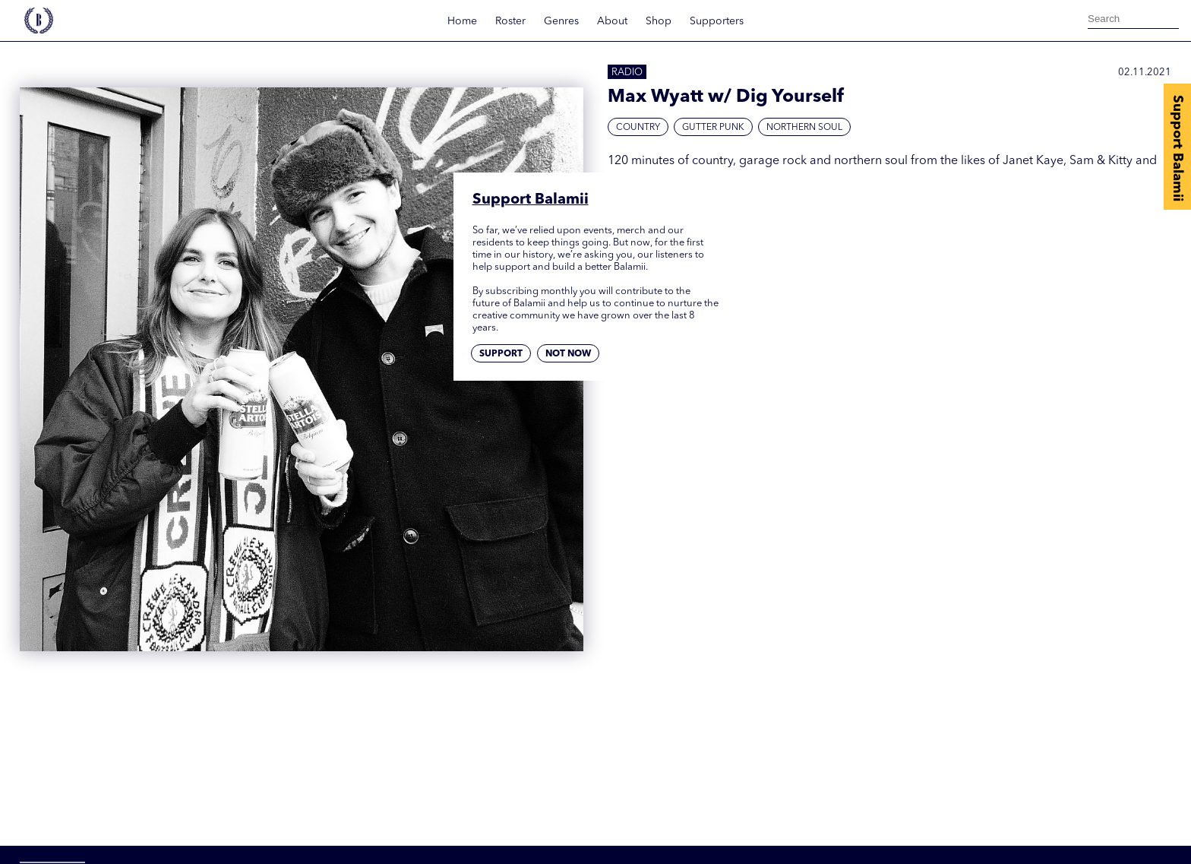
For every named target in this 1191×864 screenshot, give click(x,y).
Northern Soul (804, 127)
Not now (568, 354)
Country (638, 127)
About (612, 21)
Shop (658, 21)
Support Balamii (1177, 148)
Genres (561, 21)
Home (462, 21)
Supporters (717, 21)
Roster (510, 21)
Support (501, 354)
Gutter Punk (713, 127)
